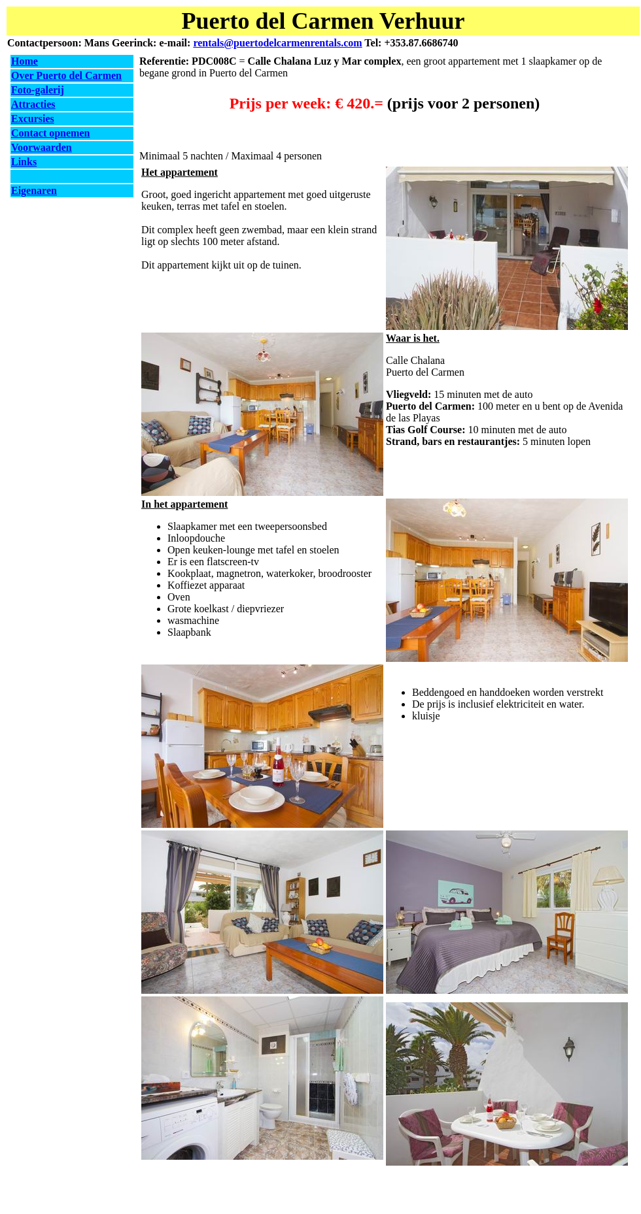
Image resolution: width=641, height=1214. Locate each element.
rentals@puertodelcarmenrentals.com (277, 42)
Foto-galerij (37, 89)
